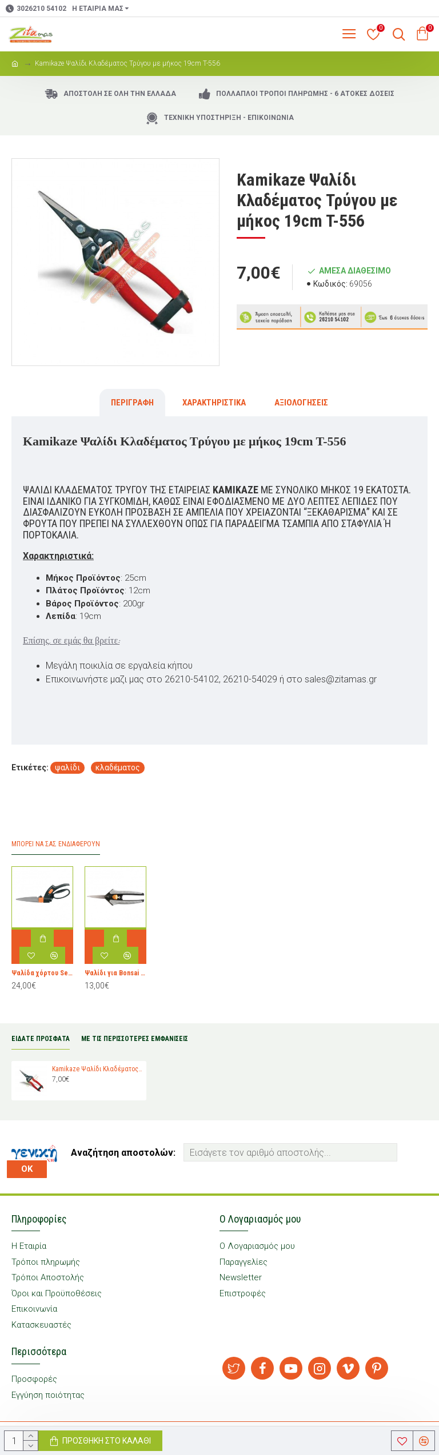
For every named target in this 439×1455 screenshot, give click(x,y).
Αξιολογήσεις (301, 402)
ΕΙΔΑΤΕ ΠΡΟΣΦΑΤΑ (40, 1039)
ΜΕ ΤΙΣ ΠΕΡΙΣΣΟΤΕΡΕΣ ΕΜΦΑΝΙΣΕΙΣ (134, 1039)
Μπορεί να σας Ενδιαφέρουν (55, 844)
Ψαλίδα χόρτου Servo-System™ (42, 973)
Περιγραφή (132, 402)
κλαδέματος (117, 767)
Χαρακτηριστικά (214, 402)
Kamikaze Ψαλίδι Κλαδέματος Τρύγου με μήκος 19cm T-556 (97, 1069)
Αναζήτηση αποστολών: (123, 1152)
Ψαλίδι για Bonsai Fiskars (115, 973)
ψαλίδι (67, 767)
